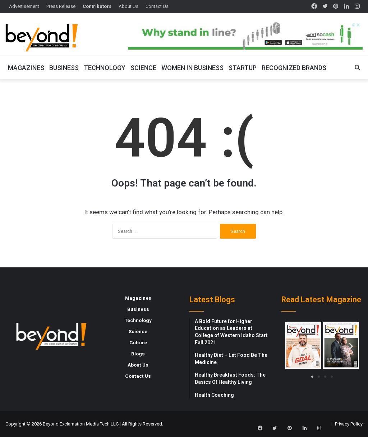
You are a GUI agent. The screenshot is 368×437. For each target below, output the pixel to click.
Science (143, 68)
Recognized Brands (294, 68)
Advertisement (24, 6)
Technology (104, 68)
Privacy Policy (349, 424)
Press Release (60, 6)
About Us (128, 6)
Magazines (26, 68)
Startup (243, 68)
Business (64, 68)
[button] (293, 346)
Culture (138, 342)
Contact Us (157, 6)
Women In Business (192, 68)
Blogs (138, 353)
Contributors (97, 6)
